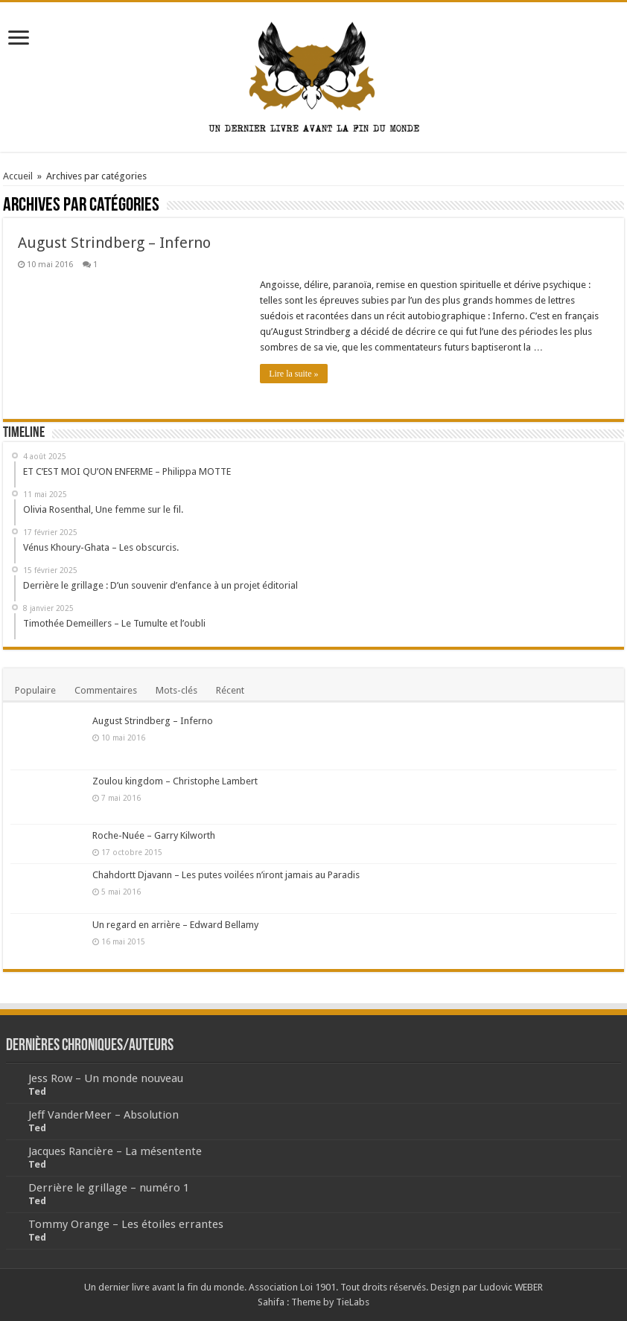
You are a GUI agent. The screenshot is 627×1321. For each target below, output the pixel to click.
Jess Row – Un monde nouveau (105, 1078)
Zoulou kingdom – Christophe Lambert (175, 781)
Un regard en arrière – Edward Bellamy (175, 924)
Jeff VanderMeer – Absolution (103, 1115)
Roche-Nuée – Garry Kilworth (153, 835)
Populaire (35, 690)
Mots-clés (176, 690)
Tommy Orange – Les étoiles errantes (125, 1224)
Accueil (18, 176)
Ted (37, 1091)
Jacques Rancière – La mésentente (115, 1151)
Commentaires (105, 690)
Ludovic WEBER (511, 1287)
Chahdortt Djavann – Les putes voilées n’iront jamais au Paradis (226, 874)
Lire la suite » (293, 373)
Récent (230, 690)
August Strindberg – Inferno (114, 243)
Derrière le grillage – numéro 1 (108, 1187)
